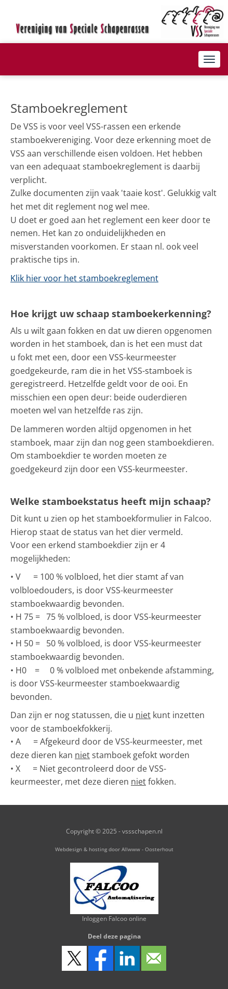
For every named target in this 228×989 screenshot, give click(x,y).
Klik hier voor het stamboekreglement (84, 278)
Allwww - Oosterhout (147, 849)
